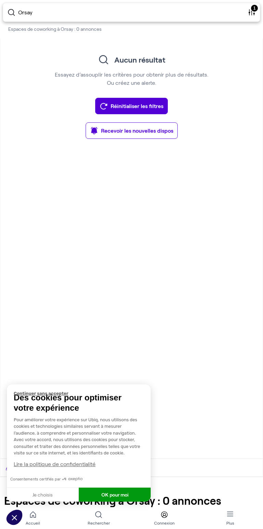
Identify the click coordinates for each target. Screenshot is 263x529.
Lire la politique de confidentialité (55, 464)
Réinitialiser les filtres (131, 106)
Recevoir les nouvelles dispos (131, 131)
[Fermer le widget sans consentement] (82, 393)
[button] (14, 517)
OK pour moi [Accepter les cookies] (114, 495)
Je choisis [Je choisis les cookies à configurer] (43, 495)
